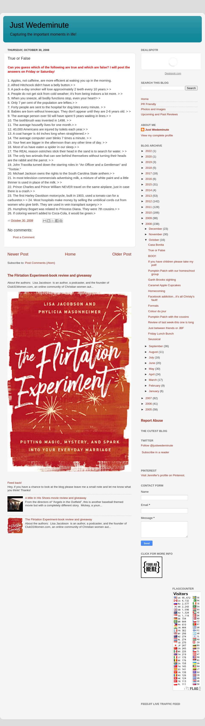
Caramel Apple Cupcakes (164, 285)
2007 (149, 398)
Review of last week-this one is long (171, 322)
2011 (149, 207)
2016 (149, 178)
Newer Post (17, 254)
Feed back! (14, 482)
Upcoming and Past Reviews (159, 114)
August (154, 352)
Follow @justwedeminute (157, 445)
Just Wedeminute (39, 25)
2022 (149, 151)
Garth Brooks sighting (162, 279)
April (152, 374)
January (154, 391)
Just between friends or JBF (166, 328)
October (154, 239)
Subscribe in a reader (155, 452)
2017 (149, 173)
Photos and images (153, 109)
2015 (149, 184)
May (152, 368)
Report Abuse (152, 420)
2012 (149, 201)
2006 (149, 403)
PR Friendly (148, 104)
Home (70, 254)
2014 (149, 190)
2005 (149, 409)
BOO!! (152, 256)
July (152, 357)
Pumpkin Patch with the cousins (168, 316)
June (152, 363)
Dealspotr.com (173, 73)
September (156, 346)
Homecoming (156, 291)
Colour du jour (157, 311)
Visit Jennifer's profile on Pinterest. (163, 475)
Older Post (121, 254)
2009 (149, 218)
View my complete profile (157, 135)
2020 (149, 156)
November (156, 234)
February (155, 385)
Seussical (154, 339)
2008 (149, 223)
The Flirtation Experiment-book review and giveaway (49, 275)
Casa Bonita (156, 244)
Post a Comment (24, 237)
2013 (149, 195)
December (156, 228)
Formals (153, 305)
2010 (149, 212)
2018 (149, 167)
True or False (156, 250)
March (153, 379)
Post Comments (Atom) (40, 262)
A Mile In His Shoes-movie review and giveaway (55, 497)
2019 (149, 162)
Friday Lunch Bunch (161, 333)
